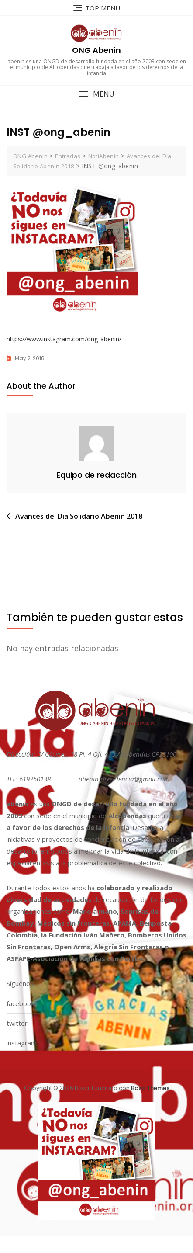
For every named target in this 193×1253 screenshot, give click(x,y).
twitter (17, 1023)
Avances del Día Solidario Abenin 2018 (78, 516)
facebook (20, 1003)
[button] (96, 94)
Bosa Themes (150, 1088)
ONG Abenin (96, 50)
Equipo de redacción (96, 474)
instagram (22, 1042)
